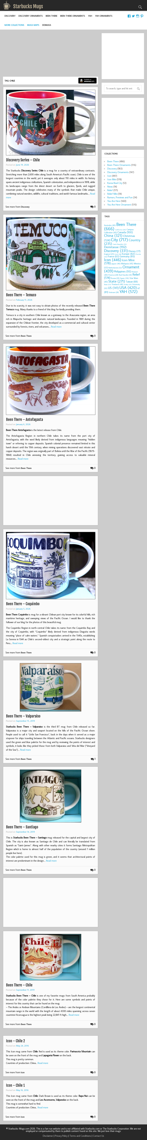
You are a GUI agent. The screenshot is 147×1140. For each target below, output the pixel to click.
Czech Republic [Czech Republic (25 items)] (120, 244)
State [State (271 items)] (116, 281)
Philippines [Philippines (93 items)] (122, 271)
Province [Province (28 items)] (113, 275)
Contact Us (98, 1135)
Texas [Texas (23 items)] (107, 284)
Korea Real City (114, 182)
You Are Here (113, 200)
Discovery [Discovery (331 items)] (116, 250)
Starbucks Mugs (28, 6)
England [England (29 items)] (109, 254)
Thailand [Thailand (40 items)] (117, 284)
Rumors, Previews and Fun (119, 197)
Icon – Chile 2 (15, 1041)
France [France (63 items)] (113, 256)
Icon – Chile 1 (15, 1085)
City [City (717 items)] (119, 239)
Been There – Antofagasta (24, 419)
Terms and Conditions (80, 1135)
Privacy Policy (61, 1135)
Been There (51, 15)
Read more (56, 326)
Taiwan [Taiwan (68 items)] (132, 281)
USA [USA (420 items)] (128, 287)
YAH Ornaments (103, 15)
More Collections (14, 25)
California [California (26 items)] (120, 229)
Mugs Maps (33, 25)
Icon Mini (111, 179)
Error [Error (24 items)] (118, 254)
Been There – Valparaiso (23, 716)
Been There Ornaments (72, 15)
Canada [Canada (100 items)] (125, 232)
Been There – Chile (19, 985)
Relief (110, 190)
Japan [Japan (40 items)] (116, 263)
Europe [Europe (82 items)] (128, 253)
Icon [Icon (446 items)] (112, 259)
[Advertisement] (50, 54)
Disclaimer (48, 1135)
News (110, 186)
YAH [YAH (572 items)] (128, 291)
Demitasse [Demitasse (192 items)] (115, 247)
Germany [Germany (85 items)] (127, 256)
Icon (22, 1072)
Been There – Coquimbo (22, 604)
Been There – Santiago (22, 827)
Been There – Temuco (21, 295)
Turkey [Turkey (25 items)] (128, 284)
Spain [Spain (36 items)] (124, 278)
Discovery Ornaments (30, 15)
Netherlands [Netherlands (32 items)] (115, 267)
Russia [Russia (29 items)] (115, 278)
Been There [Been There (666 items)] (120, 226)
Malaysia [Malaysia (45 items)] (127, 263)
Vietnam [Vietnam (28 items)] (114, 292)
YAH (90, 15)
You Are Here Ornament (119, 204)
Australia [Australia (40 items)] (110, 225)
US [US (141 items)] (113, 288)
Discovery (10, 15)
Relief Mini (112, 193)
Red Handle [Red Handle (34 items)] (125, 275)
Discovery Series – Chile (23, 160)
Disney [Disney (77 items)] (135, 251)
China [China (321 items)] (113, 235)
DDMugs (46, 25)
